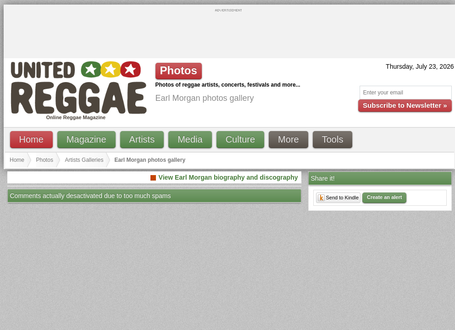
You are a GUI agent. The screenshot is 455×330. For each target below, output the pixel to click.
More (288, 139)
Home (31, 139)
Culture (240, 139)
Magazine (86, 139)
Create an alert (384, 197)
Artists (142, 139)
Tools (333, 139)
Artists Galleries (84, 160)
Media (190, 139)
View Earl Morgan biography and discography (228, 177)
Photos (44, 160)
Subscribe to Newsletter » (405, 105)
